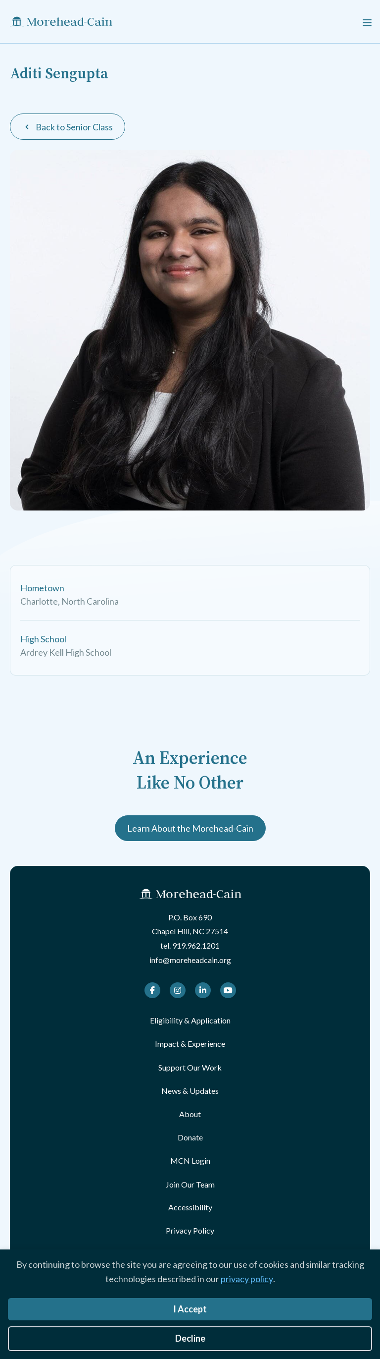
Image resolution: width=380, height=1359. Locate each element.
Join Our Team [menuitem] (190, 1184)
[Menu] (367, 21)
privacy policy (247, 1278)
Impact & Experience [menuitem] (190, 1043)
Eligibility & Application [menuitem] (190, 1020)
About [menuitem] (190, 1114)
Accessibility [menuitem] (190, 1207)
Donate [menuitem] (190, 1137)
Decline (190, 1338)
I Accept (190, 1308)
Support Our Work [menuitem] (190, 1067)
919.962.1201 (196, 945)
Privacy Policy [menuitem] (190, 1230)
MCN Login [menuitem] (190, 1160)
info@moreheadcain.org (190, 959)
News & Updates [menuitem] (190, 1090)
